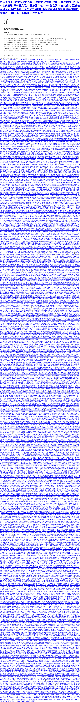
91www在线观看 (12, 94)
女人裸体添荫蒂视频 (54, 467)
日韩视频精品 (54, 557)
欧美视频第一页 (9, 324)
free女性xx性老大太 (17, 567)
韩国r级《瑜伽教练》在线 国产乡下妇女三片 (62, 696)
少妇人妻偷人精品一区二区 (51, 104)
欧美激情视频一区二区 (42, 182)
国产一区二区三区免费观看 (71, 218)
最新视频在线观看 (36, 143)
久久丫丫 (66, 99)
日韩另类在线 (59, 292)
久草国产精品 (11, 316)
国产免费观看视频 (36, 102)
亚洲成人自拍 (46, 442)
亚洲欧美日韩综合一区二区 (33, 349)
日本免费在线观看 (74, 100)
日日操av (29, 503)
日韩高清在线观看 (54, 509)
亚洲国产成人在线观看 (45, 284)
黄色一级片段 (57, 256)
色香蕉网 (41, 177)
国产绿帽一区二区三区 (36, 421)
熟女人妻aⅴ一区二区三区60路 (15, 347)
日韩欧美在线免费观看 (60, 387)
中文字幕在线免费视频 (55, 648)
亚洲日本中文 (74, 261)
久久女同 (53, 153)
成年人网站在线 (27, 82)
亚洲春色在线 (68, 329)
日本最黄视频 (12, 485)
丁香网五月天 (70, 396)
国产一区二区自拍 (55, 360)
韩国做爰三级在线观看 (65, 156)
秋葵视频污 (54, 630)
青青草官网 (64, 392)
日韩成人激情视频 (57, 681)
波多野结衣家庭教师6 (57, 439)
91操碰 (72, 82)
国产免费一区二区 (43, 181)
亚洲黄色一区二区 (68, 359)
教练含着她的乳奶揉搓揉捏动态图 (51, 81)
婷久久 (69, 457)
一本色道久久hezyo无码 (45, 522)
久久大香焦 (73, 493)
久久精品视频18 (36, 324)
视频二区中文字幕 (66, 482)
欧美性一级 (69, 220)
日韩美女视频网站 (27, 635)
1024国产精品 (54, 418)
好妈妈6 (9, 696)
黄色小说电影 (33, 194)
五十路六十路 (62, 66)
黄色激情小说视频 (56, 94)
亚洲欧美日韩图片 (50, 457)
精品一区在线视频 (72, 629)
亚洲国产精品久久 (68, 264)
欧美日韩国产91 (9, 642)
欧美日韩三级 (21, 349)
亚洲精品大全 (28, 287)
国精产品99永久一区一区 (40, 161)
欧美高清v (13, 601)
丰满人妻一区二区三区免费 (54, 357)
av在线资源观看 (49, 177)
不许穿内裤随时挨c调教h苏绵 (69, 254)
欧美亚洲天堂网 (15, 128)
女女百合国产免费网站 (13, 544)
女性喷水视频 (21, 253)
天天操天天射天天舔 (39, 215)
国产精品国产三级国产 (36, 542)
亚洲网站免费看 (20, 199)
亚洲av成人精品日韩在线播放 (25, 264)
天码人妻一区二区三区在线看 (37, 560)
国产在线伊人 (12, 184)
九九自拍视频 (75, 521)
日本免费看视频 (33, 567)
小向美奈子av (41, 519)
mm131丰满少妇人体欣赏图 (57, 576)
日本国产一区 (8, 225)
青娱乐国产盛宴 (54, 491)
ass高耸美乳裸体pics (18, 197)
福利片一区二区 (44, 127)
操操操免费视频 (6, 446)
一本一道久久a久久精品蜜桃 (44, 179)
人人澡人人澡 (53, 192)
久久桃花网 (74, 293)
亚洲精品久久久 (53, 110)
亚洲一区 (6, 311)
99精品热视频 (65, 221)
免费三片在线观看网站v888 (68, 203)
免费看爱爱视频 (23, 657)
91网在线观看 (63, 236)
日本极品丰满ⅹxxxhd (70, 207)
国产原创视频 (60, 199)
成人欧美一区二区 (41, 130)
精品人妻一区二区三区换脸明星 (63, 190)
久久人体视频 (35, 562)
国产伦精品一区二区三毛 (70, 398)
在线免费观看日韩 (56, 316)
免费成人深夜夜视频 (47, 419)
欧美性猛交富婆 (40, 472)
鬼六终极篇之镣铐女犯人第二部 (31, 653)
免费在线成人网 (34, 238)
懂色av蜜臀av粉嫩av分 (28, 670)
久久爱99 (66, 424)
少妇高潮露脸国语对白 (47, 82)
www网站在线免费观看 (11, 261)
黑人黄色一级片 (67, 102)
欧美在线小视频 (61, 262)
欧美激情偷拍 (35, 545)
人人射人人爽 (58, 611)
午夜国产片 (22, 243)
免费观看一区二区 (25, 364)
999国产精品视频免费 (52, 403)
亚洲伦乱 (61, 349)
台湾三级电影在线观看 (68, 107)
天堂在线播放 (38, 506)
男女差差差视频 (39, 662)
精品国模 (35, 642)
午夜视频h (70, 110)
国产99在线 (74, 364)
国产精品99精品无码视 (68, 516)
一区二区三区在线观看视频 (14, 143)
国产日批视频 (44, 145)
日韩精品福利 (68, 195)
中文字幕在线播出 (31, 128)
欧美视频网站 (44, 617)
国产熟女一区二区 (46, 213)
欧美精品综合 (17, 599)
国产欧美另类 (62, 372)
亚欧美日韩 (51, 583)
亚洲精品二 (23, 544)
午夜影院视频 (72, 179)
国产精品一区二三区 (56, 446)
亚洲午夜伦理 (21, 414)
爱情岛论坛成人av (51, 454)
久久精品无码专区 (37, 272)
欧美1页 (17, 107)
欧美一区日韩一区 (32, 509)
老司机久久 (10, 624)
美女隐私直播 (75, 297)
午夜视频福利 (11, 400)
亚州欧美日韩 (65, 347)
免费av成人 (49, 87)
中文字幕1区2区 (37, 146)
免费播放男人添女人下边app (48, 262)
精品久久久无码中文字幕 (62, 257)
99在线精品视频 (15, 632)
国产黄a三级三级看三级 (66, 184)
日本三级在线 (45, 311)
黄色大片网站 (49, 253)
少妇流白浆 (8, 470)
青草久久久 (65, 91)
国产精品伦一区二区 (55, 140)
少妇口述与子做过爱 (64, 223)
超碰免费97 (33, 259)
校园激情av (71, 253)
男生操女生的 (45, 576)
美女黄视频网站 (46, 143)
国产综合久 (38, 388)
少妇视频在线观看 (40, 534)
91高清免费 (69, 485)
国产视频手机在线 (65, 509)
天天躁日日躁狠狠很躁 (32, 431)
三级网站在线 (66, 92)
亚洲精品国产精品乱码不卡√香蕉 (56, 220)
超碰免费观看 (45, 266)
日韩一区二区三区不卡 (7, 69)
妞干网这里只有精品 (63, 69)
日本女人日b (10, 92)
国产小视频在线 (19, 230)
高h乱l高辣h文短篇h (73, 197)
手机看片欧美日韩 (33, 447)
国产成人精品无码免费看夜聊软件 (25, 382)
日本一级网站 (54, 251)
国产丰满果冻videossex (47, 514)
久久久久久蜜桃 (22, 208)
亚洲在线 (55, 464)
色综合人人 (16, 207)
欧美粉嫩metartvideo (6, 413)
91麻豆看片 (36, 676)
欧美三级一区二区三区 (55, 346)
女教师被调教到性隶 (40, 292)
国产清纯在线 (47, 136)
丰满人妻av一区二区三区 (64, 334)
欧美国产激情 (44, 99)
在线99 (40, 243)
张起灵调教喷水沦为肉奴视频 (44, 434)
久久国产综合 (76, 324)
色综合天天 (44, 267)
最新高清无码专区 (7, 454)
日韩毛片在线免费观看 (45, 249)
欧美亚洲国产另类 (56, 490)
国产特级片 (56, 77)
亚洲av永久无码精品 (45, 364)
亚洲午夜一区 (12, 179)
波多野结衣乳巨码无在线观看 (61, 169)
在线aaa (47, 238)
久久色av (26, 567)
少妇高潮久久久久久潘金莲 (7, 199)
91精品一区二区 (6, 282)
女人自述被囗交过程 (16, 329)
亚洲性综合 (54, 501)
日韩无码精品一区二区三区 (29, 138)
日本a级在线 (71, 452)
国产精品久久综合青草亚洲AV (9, 586)
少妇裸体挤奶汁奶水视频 (10, 127)
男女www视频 (41, 454)
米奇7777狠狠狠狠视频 (11, 457)
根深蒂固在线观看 (19, 141)
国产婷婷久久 (42, 274)
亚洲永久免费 (27, 109)
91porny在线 (69, 536)
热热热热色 (22, 342)
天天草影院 (68, 97)
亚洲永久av (40, 115)
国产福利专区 (11, 483)
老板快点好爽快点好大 (56, 102)
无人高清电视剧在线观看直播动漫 (38, 673)
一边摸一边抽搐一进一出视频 (37, 151)
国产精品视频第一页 (24, 290)
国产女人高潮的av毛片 (6, 594)
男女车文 (59, 148)
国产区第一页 (65, 431)
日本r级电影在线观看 (61, 657)
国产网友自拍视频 (75, 68)
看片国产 (4, 205)
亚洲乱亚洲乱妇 (12, 64)
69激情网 (38, 141)
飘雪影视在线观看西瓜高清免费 (23, 459)
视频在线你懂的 (55, 697)
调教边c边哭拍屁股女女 (65, 411)
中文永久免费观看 (12, 71)
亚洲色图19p (33, 518)
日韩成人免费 (76, 63)
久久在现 (47, 360)
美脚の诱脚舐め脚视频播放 (64, 138)
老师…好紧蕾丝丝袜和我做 (24, 177)
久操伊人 (4, 467)
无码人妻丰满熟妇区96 (54, 91)
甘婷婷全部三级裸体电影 (35, 429)
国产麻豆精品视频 (59, 275)
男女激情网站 (46, 328)
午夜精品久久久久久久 (70, 133)
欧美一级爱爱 (14, 145)
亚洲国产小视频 (22, 313)
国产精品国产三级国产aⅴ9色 (34, 172)
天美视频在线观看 (34, 156)
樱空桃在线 (66, 182)
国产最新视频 (44, 149)
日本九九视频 (7, 95)
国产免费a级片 (7, 210)
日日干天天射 (67, 460)
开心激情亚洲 (44, 352)
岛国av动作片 (43, 275)
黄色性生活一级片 (11, 146)
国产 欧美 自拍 (29, 446)
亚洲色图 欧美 (58, 560)
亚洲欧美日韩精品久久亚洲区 (37, 293)
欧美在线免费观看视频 (33, 79)
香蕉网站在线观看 (58, 644)
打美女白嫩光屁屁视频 (18, 486)
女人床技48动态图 (7, 491)
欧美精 (48, 68)
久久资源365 (17, 248)
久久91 (28, 375)
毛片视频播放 (44, 73)
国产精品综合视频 (33, 135)
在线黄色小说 (12, 151)
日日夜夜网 (59, 73)
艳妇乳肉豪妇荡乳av (16, 280)
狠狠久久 (46, 511)
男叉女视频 (63, 226)
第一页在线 (22, 697)
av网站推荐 (39, 575)
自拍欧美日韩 (76, 411)
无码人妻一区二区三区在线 (22, 190)
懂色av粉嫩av (52, 73)
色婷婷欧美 (21, 261)
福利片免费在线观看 (39, 655)
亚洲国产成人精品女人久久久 (28, 115)
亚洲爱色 (57, 76)
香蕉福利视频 (67, 73)
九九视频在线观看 (41, 329)
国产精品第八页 (56, 570)
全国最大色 (53, 74)
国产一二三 (9, 431)
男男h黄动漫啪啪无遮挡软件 (24, 68)
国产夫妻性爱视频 (35, 514)
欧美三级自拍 (68, 473)
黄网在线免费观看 (5, 74)
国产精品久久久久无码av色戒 (70, 122)
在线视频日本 (22, 521)
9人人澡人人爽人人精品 (49, 146)
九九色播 (68, 74)
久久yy (29, 616)
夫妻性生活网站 (64, 609)
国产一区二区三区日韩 (60, 432)
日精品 (57, 154)
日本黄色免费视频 (71, 562)
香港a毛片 (52, 666)
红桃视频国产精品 (73, 77)
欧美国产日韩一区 (40, 171)
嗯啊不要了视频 (32, 663)
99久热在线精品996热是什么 (60, 308)
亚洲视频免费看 (12, 205)
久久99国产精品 (65, 593)
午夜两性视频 (50, 375)
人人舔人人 (70, 71)
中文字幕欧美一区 (36, 235)
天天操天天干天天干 (55, 107)
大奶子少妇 (34, 181)
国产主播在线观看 (42, 612)
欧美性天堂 (65, 87)
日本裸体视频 (18, 182)
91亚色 (42, 285)
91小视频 (2, 220)
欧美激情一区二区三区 (6, 207)
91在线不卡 (71, 496)
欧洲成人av (9, 699)
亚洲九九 (49, 130)
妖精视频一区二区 (57, 259)
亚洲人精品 (10, 73)
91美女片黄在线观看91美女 (68, 694)
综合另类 (51, 264)
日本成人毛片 (70, 552)
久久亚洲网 (49, 329)
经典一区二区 (35, 617)
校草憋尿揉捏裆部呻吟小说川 (31, 131)
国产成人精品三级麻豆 (29, 298)
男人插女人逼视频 (40, 572)
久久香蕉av (5, 226)
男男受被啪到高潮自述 (39, 550)
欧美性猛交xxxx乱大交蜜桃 (50, 369)
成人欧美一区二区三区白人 (62, 82)
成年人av (35, 524)
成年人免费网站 (67, 565)
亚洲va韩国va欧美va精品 (9, 218)
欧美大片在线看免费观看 (14, 626)
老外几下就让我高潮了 (67, 166)
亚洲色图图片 (22, 547)
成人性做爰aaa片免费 (24, 102)
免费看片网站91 (20, 439)
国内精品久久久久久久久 (67, 447)
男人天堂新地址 (33, 671)
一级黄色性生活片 (29, 292)
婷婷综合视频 (22, 375)
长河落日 (59, 531)
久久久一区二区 (46, 66)
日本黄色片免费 (55, 71)
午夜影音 (54, 69)
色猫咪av (44, 531)
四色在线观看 (37, 450)
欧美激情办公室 (58, 455)
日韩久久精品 (15, 306)
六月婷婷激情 (64, 77)
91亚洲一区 (15, 210)
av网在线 (48, 239)
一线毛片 (75, 220)
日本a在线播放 (61, 670)
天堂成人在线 (32, 189)
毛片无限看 (12, 311)
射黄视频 (41, 253)
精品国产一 (55, 652)
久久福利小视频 (32, 208)
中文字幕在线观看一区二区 (67, 581)
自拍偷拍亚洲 (41, 675)
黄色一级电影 (30, 122)
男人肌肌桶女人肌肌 (38, 344)
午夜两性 (23, 565)
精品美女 (38, 531)
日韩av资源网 (4, 655)
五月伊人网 (22, 172)
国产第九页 (75, 644)
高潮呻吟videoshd (28, 442)
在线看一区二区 (41, 537)
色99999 (25, 92)
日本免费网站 (69, 199)
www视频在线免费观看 (6, 189)
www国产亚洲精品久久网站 (39, 187)
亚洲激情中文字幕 (29, 662)
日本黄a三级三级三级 (73, 66)
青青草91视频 (31, 593)
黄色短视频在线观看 (73, 172)
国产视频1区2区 (18, 89)
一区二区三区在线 (38, 310)
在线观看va (74, 501)
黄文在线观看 (22, 619)
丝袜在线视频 (36, 82)
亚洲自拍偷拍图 (17, 426)
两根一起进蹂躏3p (11, 354)
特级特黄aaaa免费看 (51, 472)
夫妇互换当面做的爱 (71, 660)
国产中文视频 (13, 464)
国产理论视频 (35, 305)
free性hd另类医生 (61, 326)
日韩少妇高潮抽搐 (19, 372)
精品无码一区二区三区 (43, 74)
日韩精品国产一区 (8, 459)
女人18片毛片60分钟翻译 (12, 243)
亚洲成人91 (29, 483)
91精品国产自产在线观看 (59, 143)
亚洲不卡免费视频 (51, 527)
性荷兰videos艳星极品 (59, 627)
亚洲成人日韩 (28, 686)
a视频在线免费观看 (74, 87)
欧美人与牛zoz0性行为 (46, 549)
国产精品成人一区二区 (49, 295)
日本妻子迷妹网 (60, 626)
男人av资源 (36, 177)
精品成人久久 (13, 637)
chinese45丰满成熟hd (34, 477)
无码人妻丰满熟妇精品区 (8, 77)
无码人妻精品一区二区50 (22, 77)
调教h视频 (71, 213)
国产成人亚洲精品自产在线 (60, 241)
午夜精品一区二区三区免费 (42, 382)
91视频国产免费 (11, 557)
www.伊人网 (26, 639)
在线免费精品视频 (5, 298)
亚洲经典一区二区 (35, 225)
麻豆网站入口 (35, 526)
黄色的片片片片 (53, 660)
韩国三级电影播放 (10, 194)
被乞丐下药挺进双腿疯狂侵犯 (28, 207)
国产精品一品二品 (48, 300)
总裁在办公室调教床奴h (18, 665)
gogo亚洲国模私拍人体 (6, 123)
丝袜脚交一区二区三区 (42, 486)
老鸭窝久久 (8, 665)
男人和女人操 (18, 473)
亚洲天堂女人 (73, 308)
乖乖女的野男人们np (6, 235)
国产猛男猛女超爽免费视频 (48, 270)
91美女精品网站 (43, 264)
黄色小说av (47, 226)
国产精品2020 (53, 212)
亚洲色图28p (41, 89)
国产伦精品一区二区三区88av (26, 388)
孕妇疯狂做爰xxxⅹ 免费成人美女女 (41, 616)
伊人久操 (17, 115)
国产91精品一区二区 (33, 285)
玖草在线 (63, 414)
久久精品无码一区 (50, 410)
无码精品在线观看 (71, 369)
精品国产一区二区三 (62, 135)
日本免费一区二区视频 (11, 110)
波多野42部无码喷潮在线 (44, 69)
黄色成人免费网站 (16, 228)
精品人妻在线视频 (47, 647)
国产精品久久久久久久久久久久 (21, 236)
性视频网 (68, 372)
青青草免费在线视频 (43, 634)
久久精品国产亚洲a (61, 197)
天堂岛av (28, 617)
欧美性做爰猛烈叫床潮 (14, 164)
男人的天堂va (73, 231)
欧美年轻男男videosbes (6, 79)
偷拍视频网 (33, 113)
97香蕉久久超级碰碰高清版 (7, 266)
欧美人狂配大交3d (45, 446)
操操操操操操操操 (38, 125)
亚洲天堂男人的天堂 (43, 207)
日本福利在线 (19, 518)
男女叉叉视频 (72, 84)
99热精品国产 (51, 313)
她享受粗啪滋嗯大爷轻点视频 (53, 89)
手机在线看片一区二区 (8, 488)
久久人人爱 (66, 693)
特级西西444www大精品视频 (11, 213)
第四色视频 (50, 97)
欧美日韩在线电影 (33, 554)
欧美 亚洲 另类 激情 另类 (60, 253)
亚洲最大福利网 (34, 529)
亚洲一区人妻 (18, 326)
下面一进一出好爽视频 (53, 586)
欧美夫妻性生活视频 (9, 117)
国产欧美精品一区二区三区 (17, 217)
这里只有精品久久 (34, 249)
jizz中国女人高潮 (31, 405)
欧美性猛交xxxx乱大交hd (37, 351)
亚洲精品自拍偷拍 (67, 249)
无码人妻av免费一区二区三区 (36, 457)
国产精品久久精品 (19, 69)
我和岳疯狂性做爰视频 (55, 127)
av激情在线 (23, 495)
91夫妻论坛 (55, 689)
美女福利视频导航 (65, 185)
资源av (8, 329)
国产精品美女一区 (42, 128)
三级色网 (53, 120)
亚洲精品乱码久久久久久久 (7, 68)
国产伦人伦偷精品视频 (13, 274)
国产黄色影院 (60, 270)
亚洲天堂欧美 (37, 297)
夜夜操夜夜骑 (21, 179)
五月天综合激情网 (32, 588)
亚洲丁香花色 (27, 143)
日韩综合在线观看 (52, 637)
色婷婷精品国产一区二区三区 (70, 158)
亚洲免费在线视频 (17, 328)
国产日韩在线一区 (24, 396)
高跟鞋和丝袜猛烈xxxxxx (70, 181)
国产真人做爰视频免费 (35, 269)
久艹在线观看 (19, 117)
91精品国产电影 (40, 627)
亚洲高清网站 (41, 236)
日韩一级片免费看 (7, 681)
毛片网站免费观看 (45, 697)
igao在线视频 (14, 436)
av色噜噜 (20, 161)
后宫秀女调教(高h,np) (16, 336)
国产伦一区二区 (9, 572)
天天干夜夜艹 (32, 568)
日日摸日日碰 (62, 529)
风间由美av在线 (30, 575)
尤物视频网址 (74, 223)
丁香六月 (33, 200)
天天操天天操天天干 (19, 634)
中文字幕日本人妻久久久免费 (36, 611)
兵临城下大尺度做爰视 (60, 459)
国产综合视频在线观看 (18, 383)
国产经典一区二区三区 (28, 329)
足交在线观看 (26, 416)
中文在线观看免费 (61, 225)
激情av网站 (49, 655)
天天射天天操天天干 (35, 266)
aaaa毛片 (66, 647)
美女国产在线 (35, 228)
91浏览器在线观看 (20, 483)
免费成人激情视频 (59, 97)
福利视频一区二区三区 (70, 450)
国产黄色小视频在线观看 (7, 190)
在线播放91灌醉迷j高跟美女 (72, 151)
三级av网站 (39, 578)
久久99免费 (31, 320)
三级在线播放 (70, 208)
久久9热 (46, 671)
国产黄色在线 (6, 364)
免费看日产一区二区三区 (13, 241)
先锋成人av (3, 356)
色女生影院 (6, 411)
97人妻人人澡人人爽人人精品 (28, 333)
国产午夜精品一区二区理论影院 (24, 482)
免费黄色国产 (46, 172)
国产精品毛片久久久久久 (62, 614)
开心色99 (39, 197)
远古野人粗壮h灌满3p (24, 220)
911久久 (15, 76)
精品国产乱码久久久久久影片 (32, 117)
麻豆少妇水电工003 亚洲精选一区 (25, 392)
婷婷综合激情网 (17, 82)
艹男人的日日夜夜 (43, 95)
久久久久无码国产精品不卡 (44, 200)
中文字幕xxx (50, 100)
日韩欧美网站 (35, 364)
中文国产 (65, 650)
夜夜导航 (11, 655)
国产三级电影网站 (25, 159)
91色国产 (49, 478)
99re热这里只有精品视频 (61, 315)
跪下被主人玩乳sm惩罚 (22, 194)
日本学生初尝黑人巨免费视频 (30, 666)
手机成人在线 (10, 81)
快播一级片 (49, 151)
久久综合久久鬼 (46, 658)
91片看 (49, 274)
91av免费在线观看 (62, 472)
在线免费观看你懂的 (56, 217)
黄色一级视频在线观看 (64, 279)
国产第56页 (62, 511)
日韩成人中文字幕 (45, 526)
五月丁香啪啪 (38, 436)
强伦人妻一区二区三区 (42, 192)
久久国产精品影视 (36, 311)
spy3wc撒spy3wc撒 (56, 382)
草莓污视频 (50, 594)
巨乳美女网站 (34, 522)
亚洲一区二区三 (71, 226)
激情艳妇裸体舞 (15, 364)
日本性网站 (60, 238)
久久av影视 (20, 542)
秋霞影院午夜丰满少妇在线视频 (39, 148)
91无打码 (56, 338)
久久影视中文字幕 (25, 226)
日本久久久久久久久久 (21, 135)
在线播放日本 (29, 275)
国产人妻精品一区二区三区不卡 (54, 424)
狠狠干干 (51, 190)
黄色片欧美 (57, 536)
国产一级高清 (63, 356)
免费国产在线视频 (60, 176)
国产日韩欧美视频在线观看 (18, 596)
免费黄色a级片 (27, 270)
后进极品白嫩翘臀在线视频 (38, 220)
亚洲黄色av (50, 275)
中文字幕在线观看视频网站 (35, 511)
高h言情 (9, 478)
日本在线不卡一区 (41, 585)
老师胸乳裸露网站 (45, 423)
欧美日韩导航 (63, 172)
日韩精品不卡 (52, 513)
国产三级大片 (28, 81)
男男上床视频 (24, 318)
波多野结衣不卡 (9, 200)
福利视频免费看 (9, 380)
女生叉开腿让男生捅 (9, 293)
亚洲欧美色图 (67, 365)
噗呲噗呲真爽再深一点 (57, 408)
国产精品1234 (32, 675)
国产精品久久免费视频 (21, 158)
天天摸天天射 (7, 272)
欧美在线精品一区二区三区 (32, 94)
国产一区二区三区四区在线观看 (45, 163)
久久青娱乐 (22, 436)
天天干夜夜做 (18, 251)
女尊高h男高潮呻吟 (30, 606)
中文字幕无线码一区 (47, 388)
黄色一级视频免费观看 (69, 127)
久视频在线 (21, 586)
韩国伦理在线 (16, 323)
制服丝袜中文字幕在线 (47, 290)
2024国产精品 (61, 208)
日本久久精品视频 (68, 500)
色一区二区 (59, 650)
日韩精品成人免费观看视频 (12, 684)
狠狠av (25, 554)
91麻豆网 (20, 76)
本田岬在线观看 (73, 315)
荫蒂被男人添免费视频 (59, 483)
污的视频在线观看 (34, 73)
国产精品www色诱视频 (42, 393)
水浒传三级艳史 (4, 336)
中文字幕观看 (18, 572)
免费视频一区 (51, 684)
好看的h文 (68, 344)
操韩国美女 (27, 181)
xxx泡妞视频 (37, 449)
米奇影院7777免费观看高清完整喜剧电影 (49, 109)
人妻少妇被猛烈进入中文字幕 (28, 374)
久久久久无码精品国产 (6, 187)
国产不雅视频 (65, 115)
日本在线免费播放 (16, 138)
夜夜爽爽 (76, 264)
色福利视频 (5, 590)
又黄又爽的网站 (16, 604)
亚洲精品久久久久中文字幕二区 (45, 342)
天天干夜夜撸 (71, 285)
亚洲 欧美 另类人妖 (61, 619)
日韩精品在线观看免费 (56, 218)
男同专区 (69, 284)
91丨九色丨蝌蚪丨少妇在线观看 (52, 243)
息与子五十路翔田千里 (56, 182)
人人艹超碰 (34, 87)
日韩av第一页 (64, 539)
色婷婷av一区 (61, 74)
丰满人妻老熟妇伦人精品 (43, 596)
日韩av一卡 (54, 125)
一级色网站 (68, 547)
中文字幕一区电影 (33, 274)
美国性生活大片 (12, 477)
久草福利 (25, 218)
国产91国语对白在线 (36, 316)
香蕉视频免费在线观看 (26, 506)
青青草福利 (26, 678)
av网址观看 (68, 421)
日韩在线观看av (30, 472)
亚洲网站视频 (63, 189)
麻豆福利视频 (41, 77)
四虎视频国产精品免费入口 (56, 99)
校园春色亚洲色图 (23, 110)
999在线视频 (75, 73)
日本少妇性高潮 (22, 176)
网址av (46, 347)
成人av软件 (6, 349)
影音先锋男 (66, 261)
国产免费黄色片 (44, 79)
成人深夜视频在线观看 (57, 133)
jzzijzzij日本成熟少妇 (43, 113)
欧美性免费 (33, 236)
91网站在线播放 (54, 118)
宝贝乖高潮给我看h (30, 601)
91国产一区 (71, 429)
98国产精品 (51, 352)
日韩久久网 (73, 621)
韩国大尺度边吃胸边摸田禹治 (20, 558)
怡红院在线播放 (30, 621)
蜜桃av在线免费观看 (42, 123)
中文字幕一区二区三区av (13, 644)
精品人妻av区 (20, 557)
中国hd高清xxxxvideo (18, 537)
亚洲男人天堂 (74, 593)
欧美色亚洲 (44, 313)
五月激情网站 (49, 158)
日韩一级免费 (18, 380)
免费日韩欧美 (35, 284)
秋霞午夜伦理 (44, 64)
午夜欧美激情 (54, 79)
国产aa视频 (6, 351)
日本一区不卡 (44, 562)
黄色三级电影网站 (56, 221)
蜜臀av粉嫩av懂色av (43, 279)
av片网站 (36, 411)
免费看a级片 (64, 532)
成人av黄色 (27, 537)
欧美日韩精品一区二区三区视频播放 (64, 117)
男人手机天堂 (64, 131)
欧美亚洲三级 (17, 189)
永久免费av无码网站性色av (15, 554)
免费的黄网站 (55, 581)
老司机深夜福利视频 (63, 630)
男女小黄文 (6, 302)
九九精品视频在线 (55, 266)
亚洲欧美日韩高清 (37, 460)
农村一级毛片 (16, 413)
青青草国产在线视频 (25, 100)
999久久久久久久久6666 (47, 614)
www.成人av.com (54, 480)
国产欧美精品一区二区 (18, 701)
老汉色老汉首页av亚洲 (45, 228)
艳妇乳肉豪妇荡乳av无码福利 (21, 421)
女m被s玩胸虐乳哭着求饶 (49, 395)
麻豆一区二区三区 (11, 169)
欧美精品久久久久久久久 (71, 688)
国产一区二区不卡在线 (21, 130)
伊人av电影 (22, 310)
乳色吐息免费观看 (70, 640)
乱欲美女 (17, 374)
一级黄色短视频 (28, 347)
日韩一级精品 (19, 292)
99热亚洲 (56, 163)
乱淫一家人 (38, 66)
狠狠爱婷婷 (69, 269)
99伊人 (28, 583)
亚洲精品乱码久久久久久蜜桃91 (31, 202)
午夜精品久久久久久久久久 (61, 419)
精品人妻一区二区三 (59, 608)
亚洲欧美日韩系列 (54, 95)
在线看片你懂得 (59, 383)
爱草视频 (17, 163)
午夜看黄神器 (10, 360)
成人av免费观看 (11, 167)
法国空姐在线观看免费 (19, 431)
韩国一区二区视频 (39, 483)
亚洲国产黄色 (41, 138)
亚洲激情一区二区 (20, 679)
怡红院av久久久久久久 (25, 524)
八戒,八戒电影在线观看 (45, 306)
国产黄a (36, 264)
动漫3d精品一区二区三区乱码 (19, 84)
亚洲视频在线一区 (57, 303)
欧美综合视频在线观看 (23, 113)
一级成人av (28, 199)
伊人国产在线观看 (48, 387)
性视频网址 (64, 81)
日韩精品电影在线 (56, 321)
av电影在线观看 (75, 390)
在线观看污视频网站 (42, 231)
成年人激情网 (30, 217)
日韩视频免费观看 (46, 652)
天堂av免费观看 (71, 657)
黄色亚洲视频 (51, 225)
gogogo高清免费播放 (8, 403)
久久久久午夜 (17, 591)
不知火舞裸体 (42, 359)
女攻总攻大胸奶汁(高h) (35, 504)
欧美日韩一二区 (36, 81)
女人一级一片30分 (59, 288)
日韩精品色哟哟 (58, 534)
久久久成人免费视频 (58, 200)
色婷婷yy (2, 421)
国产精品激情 (4, 64)
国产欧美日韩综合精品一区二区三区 (38, 185)
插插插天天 (26, 277)
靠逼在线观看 (30, 441)
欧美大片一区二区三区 (57, 442)
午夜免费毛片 (38, 328)
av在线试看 (16, 100)
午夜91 (71, 115)
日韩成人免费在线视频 (40, 586)
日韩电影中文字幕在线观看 (54, 359)
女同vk (57, 583)
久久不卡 (17, 403)
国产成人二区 (47, 316)
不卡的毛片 (48, 339)
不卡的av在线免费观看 (28, 221)
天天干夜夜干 (27, 205)
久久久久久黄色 (36, 76)
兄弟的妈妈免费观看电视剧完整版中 (61, 239)
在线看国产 (29, 310)
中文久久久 (9, 437)
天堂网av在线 (22, 64)
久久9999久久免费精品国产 (49, 297)
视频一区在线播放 (63, 558)
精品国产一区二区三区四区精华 (41, 336)
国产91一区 (11, 501)
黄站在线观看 (22, 127)
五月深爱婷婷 (31, 544)
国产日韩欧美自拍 (16, 74)
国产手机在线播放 (70, 270)
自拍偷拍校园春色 (56, 362)
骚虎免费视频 (32, 158)
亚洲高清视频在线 (23, 71)
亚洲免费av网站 (19, 267)
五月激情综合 (60, 506)
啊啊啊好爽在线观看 (18, 287)
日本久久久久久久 (41, 246)
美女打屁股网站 (21, 153)
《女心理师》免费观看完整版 (60, 130)
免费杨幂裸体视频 (34, 256)
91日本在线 (42, 105)
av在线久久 (34, 109)
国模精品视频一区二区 (58, 269)
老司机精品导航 (63, 468)
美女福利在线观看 (14, 539)
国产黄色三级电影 (38, 459)
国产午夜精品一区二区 (32, 127)
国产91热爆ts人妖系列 (37, 257)
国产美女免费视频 (22, 468)
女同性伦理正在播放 (11, 86)
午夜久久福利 (67, 410)
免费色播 (2, 174)
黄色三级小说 (36, 145)
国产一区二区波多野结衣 (56, 149)
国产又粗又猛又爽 (70, 275)
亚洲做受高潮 (68, 470)
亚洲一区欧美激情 (41, 385)
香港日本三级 (45, 599)
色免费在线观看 (69, 576)
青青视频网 (62, 660)
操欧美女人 (42, 375)
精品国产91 (46, 118)
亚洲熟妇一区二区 (35, 164)
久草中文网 (59, 233)
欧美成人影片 (62, 79)
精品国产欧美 (75, 617)
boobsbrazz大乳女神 (54, 452)
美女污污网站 (36, 149)
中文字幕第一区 (45, 653)
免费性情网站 (14, 118)
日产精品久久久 (42, 588)
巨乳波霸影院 (58, 342)
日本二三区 (52, 555)
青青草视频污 (42, 478)
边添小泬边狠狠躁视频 (43, 331)
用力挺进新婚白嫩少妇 (37, 226)
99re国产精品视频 (64, 305)
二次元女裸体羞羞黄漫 (57, 658)
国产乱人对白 (33, 140)
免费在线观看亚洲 (10, 246)
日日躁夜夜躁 (76, 97)
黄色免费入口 (55, 328)
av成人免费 (54, 460)
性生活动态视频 (30, 342)
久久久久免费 (47, 460)
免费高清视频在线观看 (52, 215)
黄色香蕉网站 (27, 89)
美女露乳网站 (70, 475)
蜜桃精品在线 (54, 68)
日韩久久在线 (74, 141)
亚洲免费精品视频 (20, 367)
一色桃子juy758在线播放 (11, 172)
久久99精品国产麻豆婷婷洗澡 (71, 295)
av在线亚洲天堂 (51, 531)
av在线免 (13, 414)
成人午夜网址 (55, 423)
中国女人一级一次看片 (57, 195)
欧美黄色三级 (7, 691)
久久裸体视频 (42, 357)
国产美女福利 (67, 293)
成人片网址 (18, 324)
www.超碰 (22, 244)
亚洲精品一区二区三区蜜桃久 (18, 411)
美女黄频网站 (69, 691)
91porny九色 (69, 483)
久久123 (49, 277)
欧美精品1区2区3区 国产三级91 (22, 187)
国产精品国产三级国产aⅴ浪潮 (27, 552)
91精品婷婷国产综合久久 (34, 153)
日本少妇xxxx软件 (61, 313)
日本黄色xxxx (25, 508)
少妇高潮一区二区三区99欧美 (21, 437)
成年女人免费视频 (59, 329)
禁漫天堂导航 (10, 158)
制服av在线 (19, 104)
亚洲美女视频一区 (23, 475)
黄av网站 (34, 454)
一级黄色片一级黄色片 (7, 536)
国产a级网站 (74, 699)
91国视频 (54, 274)
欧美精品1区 (9, 174)
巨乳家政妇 (57, 377)
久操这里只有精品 (55, 131)
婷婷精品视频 (39, 154)
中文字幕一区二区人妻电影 (49, 683)
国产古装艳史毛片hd (62, 120)
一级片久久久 (34, 277)
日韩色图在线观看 (54, 185)
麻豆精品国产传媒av (62, 84)
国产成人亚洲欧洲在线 (64, 683)
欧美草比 (13, 392)
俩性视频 (63, 536)
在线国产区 (8, 567)
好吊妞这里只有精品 (16, 298)
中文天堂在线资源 (71, 441)
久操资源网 (54, 310)
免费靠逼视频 (74, 230)
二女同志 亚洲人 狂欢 (27, 652)
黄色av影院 (28, 460)
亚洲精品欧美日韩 (18, 408)
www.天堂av (44, 190)
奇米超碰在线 (65, 375)
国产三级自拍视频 (54, 447)
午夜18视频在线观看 (54, 617)
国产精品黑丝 (50, 76)
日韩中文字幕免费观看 (21, 360)
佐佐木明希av (6, 401)
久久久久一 (66, 549)
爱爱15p (57, 632)
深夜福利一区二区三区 (66, 118)
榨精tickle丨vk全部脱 (35, 395)
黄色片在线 (10, 500)
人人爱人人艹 (63, 331)
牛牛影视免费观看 (14, 226)
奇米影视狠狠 (65, 105)
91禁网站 (17, 598)
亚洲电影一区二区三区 (35, 223)
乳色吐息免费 (57, 573)
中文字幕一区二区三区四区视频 (60, 639)
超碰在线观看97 (18, 81)
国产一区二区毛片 (40, 403)
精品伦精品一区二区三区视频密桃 (62, 406)
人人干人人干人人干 (30, 69)
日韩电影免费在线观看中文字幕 (44, 432)
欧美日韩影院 (54, 526)
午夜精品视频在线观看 (19, 532)
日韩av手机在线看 (20, 97)
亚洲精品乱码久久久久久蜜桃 (49, 349)
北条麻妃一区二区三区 (37, 308)
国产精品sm (11, 439)
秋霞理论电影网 (43, 315)
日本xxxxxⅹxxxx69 (51, 496)
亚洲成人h (67, 442)
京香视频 (3, 92)
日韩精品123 (8, 287)
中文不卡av (9, 418)
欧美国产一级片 (67, 357)
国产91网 (36, 446)
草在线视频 (22, 66)
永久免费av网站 (45, 153)
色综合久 (14, 156)
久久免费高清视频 (70, 367)
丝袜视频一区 (54, 311)
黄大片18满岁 (61, 668)
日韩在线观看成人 (22, 683)
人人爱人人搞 (27, 104)
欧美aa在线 (47, 310)
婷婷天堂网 (21, 359)
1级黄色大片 (24, 185)
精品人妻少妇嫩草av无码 (69, 94)
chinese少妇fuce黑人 (74, 91)
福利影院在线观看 (57, 261)
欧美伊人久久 (73, 241)
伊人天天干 (24, 688)
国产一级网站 (67, 537)
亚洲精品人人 (8, 652)
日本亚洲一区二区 (7, 333)
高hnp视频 (76, 205)
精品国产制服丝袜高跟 (20, 285)
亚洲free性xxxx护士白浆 (21, 673)
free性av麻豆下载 (73, 428)
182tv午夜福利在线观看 (43, 244)
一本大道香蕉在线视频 (42, 189)
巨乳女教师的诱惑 (5, 63)
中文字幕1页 (42, 100)
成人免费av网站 (25, 148)
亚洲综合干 (64, 360)
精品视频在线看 (57, 549)
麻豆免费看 (54, 66)
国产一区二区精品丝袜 (11, 181)
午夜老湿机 (54, 223)
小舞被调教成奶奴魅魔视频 (15, 585)
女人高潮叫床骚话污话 (27, 91)
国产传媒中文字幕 (57, 159)
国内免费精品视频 (28, 369)
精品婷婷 (41, 318)
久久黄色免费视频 (33, 357)
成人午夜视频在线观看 (31, 372)
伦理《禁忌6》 (55, 136)
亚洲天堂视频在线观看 (49, 575)
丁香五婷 (19, 416)
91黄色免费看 (55, 320)
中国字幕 (20, 377)
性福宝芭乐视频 (11, 398)
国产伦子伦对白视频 (43, 194)
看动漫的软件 (11, 662)
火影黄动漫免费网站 (14, 419)
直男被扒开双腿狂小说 (41, 513)
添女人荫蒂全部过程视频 (30, 377)
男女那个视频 (7, 378)
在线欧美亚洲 (28, 76)
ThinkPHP (6, 55)
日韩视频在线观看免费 (21, 465)
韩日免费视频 (13, 161)
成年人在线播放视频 (31, 634)
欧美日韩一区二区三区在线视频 (71, 518)
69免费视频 (24, 658)
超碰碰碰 (31, 110)
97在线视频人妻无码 (52, 305)
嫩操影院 (51, 315)
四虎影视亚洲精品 (33, 218)
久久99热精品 (43, 676)
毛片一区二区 (55, 213)
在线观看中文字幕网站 (19, 79)
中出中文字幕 (48, 115)
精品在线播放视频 (45, 156)
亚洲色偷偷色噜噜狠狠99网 (49, 63)
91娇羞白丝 (69, 145)
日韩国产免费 (17, 652)
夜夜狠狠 (68, 63)
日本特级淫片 (16, 660)
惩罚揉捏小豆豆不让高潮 (67, 163)
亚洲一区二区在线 (18, 432)
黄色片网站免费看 (29, 408)
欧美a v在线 (30, 619)
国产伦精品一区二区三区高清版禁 (21, 308)
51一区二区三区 (51, 334)
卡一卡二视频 (36, 270)
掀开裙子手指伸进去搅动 (22, 256)
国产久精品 (76, 534)
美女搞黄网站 (61, 63)
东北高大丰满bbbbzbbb (64, 550)
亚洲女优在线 (17, 120)
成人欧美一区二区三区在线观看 (13, 105)
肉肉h (68, 313)
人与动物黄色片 (69, 594)
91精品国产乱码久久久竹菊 (11, 396)
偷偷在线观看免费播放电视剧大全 (9, 99)
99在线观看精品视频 (9, 133)
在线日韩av (25, 223)
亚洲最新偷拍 (56, 522)
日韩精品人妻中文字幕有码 (46, 254)
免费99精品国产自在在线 (12, 66)
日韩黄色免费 (20, 423)
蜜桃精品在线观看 (33, 632)
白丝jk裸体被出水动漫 (54, 128)
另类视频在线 (26, 164)
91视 (31, 452)
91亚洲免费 (21, 460)
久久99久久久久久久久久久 (32, 169)
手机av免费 (57, 166)
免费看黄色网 (41, 663)
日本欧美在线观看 (67, 503)
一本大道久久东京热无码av (69, 86)
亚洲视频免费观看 (10, 305)
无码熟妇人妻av (68, 149)
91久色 (40, 377)
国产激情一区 (18, 200)
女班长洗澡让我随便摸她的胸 (28, 387)
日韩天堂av (31, 465)
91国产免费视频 (11, 676)
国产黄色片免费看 (35, 159)
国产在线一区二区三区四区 (28, 341)
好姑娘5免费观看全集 (55, 92)
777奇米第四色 (11, 104)
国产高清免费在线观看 (16, 109)
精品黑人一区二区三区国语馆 (12, 91)
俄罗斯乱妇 (8, 424)
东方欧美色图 (61, 396)
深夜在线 (24, 599)
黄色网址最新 (18, 92)
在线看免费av (75, 568)
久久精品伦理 (45, 102)
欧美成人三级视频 (44, 491)
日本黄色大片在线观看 (49, 365)
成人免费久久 (19, 614)
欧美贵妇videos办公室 (35, 203)
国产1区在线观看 (47, 269)
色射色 (63, 653)
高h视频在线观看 (63, 400)
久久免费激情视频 (54, 302)
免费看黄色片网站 (8, 141)
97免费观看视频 (68, 534)
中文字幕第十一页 (69, 288)
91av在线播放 (70, 210)
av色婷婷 (67, 383)
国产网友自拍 (37, 557)
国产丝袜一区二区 (64, 68)
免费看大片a (73, 130)
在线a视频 (71, 360)
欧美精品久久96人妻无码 (38, 493)
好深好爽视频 (17, 225)
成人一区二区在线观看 (56, 112)
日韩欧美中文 (8, 197)
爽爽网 (44, 76)
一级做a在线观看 (45, 94)
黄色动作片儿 (66, 109)
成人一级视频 (46, 580)
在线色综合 (18, 223)
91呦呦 (23, 74)
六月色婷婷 (9, 254)
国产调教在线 (69, 200)
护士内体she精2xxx (29, 432)
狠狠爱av (39, 333)
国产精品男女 (11, 518)
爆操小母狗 (67, 238)
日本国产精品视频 (33, 370)
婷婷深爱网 (67, 521)
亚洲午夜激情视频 (24, 238)
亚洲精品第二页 (38, 347)
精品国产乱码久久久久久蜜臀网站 (67, 228)
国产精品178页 (75, 185)
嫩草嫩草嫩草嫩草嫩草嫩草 (9, 462)
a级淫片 (63, 285)
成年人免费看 (13, 295)
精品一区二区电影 (59, 477)
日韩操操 (52, 197)
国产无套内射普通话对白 (73, 511)
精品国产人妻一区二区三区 (72, 76)
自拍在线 (42, 529)
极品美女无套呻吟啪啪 (62, 187)
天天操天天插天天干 (69, 455)
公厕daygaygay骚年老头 (41, 91)
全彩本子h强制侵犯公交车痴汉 (17, 428)
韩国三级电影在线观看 (46, 256)
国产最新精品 (54, 413)
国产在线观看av (26, 120)
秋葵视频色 (46, 488)
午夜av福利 (16, 333)
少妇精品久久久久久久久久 (31, 423)
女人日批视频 (34, 105)
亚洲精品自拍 (75, 464)
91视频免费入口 (10, 233)
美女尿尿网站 (25, 225)
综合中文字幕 (20, 275)
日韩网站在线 (12, 264)
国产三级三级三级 (71, 143)
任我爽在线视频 (22, 429)
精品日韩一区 (31, 154)
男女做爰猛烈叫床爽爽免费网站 (44, 122)
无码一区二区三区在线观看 (27, 171)
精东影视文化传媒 (65, 617)
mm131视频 (75, 482)
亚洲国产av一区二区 (54, 123)
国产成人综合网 (9, 285)
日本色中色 (9, 421)
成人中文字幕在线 (47, 203)
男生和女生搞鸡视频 (44, 524)
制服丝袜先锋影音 (60, 352)
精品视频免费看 (4, 490)
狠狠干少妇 (45, 555)
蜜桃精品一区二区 (66, 140)
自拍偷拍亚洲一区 (17, 369)
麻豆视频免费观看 (23, 156)
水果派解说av (74, 557)
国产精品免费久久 (20, 603)
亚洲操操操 (65, 177)
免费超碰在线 (54, 156)
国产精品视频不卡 (28, 426)
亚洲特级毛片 (46, 501)
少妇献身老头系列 (61, 629)
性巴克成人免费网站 (13, 171)
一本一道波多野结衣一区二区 (57, 145)
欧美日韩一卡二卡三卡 (38, 68)
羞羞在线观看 (51, 537)
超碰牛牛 (27, 253)
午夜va (18, 249)
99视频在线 (59, 572)
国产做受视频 (50, 663)
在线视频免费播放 (65, 95)
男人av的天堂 (15, 470)
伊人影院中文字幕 (26, 136)
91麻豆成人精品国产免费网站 (58, 336)
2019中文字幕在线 (10, 508)
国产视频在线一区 (53, 612)
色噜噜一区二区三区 (44, 195)
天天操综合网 (11, 130)
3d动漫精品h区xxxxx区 (38, 205)
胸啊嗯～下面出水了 (30, 197)
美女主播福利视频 (44, 447)
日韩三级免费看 (69, 575)
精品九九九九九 (22, 457)
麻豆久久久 (5, 464)
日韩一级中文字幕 (43, 495)
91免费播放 (28, 480)
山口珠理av (50, 248)
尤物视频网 (49, 77)
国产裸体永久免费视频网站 (12, 318)
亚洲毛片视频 (48, 503)
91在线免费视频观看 (18, 235)
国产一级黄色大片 (50, 84)
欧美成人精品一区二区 (26, 655)
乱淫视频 (9, 100)
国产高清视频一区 (23, 269)
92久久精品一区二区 (40, 97)
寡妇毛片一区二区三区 (56, 113)
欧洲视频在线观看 (51, 138)
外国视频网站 (18, 131)
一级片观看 (44, 225)
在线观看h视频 (50, 521)
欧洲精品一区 (34, 645)
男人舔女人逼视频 (37, 118)
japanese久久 (33, 77)
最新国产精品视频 (16, 645)
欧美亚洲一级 (75, 334)
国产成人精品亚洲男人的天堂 (26, 112)
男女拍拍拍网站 (44, 210)
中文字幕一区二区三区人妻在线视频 (22, 125)
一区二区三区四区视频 (62, 684)
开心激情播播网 (68, 167)
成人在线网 (70, 567)
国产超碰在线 (61, 367)
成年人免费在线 (62, 174)
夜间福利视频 (4, 390)
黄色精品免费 (54, 568)
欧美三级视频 (24, 527)
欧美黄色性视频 (44, 131)
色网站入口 (65, 333)
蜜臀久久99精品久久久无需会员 (34, 414)
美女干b (60, 460)
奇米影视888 (48, 308)
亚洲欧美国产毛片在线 (55, 282)
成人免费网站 (52, 465)
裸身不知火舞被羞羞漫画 (62, 100)
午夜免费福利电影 (44, 218)
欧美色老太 (6, 596)
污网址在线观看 (57, 87)
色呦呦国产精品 (67, 217)
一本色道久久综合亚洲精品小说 (44, 288)
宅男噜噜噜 (52, 626)
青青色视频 (9, 192)
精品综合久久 (34, 251)
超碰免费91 (22, 575)
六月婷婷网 (25, 352)
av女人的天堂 (13, 405)
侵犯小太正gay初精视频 (55, 202)
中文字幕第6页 (25, 529)
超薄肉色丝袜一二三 (62, 395)
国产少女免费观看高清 (68, 498)
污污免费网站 (33, 71)
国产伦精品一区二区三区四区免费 (48, 372)
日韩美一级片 (63, 110)
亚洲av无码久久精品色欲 (64, 297)
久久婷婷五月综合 (36, 212)
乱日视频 (19, 218)
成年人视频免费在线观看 (21, 73)
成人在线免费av (68, 462)
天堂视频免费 (26, 590)
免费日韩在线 (8, 694)
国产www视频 (38, 442)
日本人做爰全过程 (22, 338)
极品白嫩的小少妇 (65, 697)
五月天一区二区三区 (68, 339)
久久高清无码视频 (53, 267)
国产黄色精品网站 (43, 396)
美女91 (57, 380)
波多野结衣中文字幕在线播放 (52, 285)
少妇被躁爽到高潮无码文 (60, 284)
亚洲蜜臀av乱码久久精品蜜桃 (28, 107)
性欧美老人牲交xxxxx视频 (27, 403)
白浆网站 (4, 275)
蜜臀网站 (20, 205)
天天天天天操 (70, 215)
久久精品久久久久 (37, 136)
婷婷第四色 (34, 590)
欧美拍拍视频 (26, 228)
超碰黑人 (35, 275)
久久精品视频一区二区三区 (18, 122)
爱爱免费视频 (41, 208)
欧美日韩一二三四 (51, 367)
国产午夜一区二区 (16, 149)
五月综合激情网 (72, 341)
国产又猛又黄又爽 (27, 248)
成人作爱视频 (57, 518)
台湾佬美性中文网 (31, 644)
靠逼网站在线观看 (59, 473)
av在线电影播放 (35, 536)
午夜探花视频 (44, 202)
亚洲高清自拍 (57, 545)
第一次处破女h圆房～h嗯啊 (57, 634)
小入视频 (25, 182)
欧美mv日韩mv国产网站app (66, 287)
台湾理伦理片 (73, 684)
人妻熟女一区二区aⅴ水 (53, 385)
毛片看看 (65, 446)
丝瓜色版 (6, 161)
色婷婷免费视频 (26, 324)
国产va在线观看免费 (43, 140)
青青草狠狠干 (46, 86)
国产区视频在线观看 (65, 154)
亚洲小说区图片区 (48, 272)
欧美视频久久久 (51, 450)
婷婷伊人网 (36, 199)
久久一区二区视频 (53, 411)
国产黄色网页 (57, 333)
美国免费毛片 (55, 172)
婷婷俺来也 (6, 145)
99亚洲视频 (45, 212)
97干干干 (71, 81)
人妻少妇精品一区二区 (26, 99)
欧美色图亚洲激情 (31, 74)
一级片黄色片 (24, 560)
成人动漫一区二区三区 (26, 95)
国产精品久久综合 (7, 334)
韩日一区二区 (10, 372)
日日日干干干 (46, 418)
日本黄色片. (32, 182)
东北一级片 (72, 131)
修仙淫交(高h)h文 (65, 280)
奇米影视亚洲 (18, 284)
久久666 (74, 563)
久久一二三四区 (22, 447)
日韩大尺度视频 (49, 390)
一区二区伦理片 (20, 316)
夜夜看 (37, 380)
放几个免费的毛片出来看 (63, 493)
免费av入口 (46, 392)
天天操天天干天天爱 (71, 385)
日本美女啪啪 (69, 477)
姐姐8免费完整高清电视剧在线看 (28, 478)
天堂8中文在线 (37, 63)
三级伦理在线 (12, 275)
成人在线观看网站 (58, 300)
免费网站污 (28, 239)
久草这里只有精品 (7, 202)
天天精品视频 (62, 441)
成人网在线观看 (12, 447)
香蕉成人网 (34, 496)
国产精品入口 (30, 66)
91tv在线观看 (21, 86)
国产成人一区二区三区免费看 (27, 578)
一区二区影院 (70, 405)
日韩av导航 (62, 485)
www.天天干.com (48, 608)
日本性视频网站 (15, 63)
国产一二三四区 (57, 306)
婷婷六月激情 (57, 122)
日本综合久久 (62, 606)
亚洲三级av (61, 164)
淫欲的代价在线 (10, 614)
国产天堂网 (19, 277)
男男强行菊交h (23, 609)
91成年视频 (46, 197)
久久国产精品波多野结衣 (45, 693)
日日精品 (41, 370)
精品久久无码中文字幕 (32, 697)
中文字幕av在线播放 (69, 159)
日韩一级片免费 (67, 64)
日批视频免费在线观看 (32, 64)
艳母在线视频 (29, 359)
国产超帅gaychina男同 (64, 598)
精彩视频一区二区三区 (34, 468)
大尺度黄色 (54, 558)
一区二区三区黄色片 (38, 287)
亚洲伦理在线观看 (10, 212)
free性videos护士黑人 (55, 231)
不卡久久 (53, 86)
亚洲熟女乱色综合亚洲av (61, 428)
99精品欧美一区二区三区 (13, 511)
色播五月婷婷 (64, 676)
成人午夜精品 (42, 277)
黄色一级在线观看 (13, 288)
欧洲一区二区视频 (13, 342)
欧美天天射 (43, 305)
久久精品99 (60, 462)
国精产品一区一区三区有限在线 (46, 326)
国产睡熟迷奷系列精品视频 (30, 279)
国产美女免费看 (27, 272)
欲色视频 (68, 612)
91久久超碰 (65, 316)
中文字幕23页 (4, 621)
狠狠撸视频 (14, 313)
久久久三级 (21, 455)
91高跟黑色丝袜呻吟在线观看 (29, 195)
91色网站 (71, 454)
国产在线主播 (25, 604)
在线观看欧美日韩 (47, 573)
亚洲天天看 (10, 362)
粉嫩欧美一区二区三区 (25, 118)
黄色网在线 (66, 141)
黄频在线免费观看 (33, 338)
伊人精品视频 (8, 76)
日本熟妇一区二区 (69, 292)
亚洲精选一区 (61, 540)
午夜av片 (34, 89)
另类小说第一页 (10, 107)
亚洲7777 (7, 118)
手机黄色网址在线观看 (34, 92)
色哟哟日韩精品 (14, 203)
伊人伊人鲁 (39, 302)
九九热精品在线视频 (26, 63)
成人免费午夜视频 (72, 336)
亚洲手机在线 (43, 338)
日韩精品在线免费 (8, 473)
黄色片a (68, 364)
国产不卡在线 (43, 594)
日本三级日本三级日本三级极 (58, 210)
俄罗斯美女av (64, 452)
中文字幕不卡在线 (62, 274)
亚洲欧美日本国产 (75, 630)
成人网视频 (21, 94)
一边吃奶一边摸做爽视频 (48, 619)
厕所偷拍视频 (51, 246)
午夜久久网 (51, 161)
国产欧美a (48, 490)
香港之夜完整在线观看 (57, 421)
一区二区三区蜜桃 (46, 159)
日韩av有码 (27, 351)
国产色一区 (9, 534)
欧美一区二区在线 (68, 113)
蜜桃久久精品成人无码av (68, 570)
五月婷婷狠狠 (26, 493)
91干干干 (54, 228)
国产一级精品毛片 (68, 202)
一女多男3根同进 (75, 586)
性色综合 (27, 542)
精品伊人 (14, 696)
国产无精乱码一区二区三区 (36, 339)
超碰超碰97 (51, 176)
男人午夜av (63, 104)
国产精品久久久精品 (54, 593)
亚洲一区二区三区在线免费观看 (11, 185)
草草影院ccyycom (27, 149)
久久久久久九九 (40, 390)
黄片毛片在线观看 (33, 495)
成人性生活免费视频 (50, 462)
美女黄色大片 (23, 210)
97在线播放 (26, 105)
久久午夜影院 (15, 522)
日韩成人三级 (48, 635)
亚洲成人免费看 (6, 657)
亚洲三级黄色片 (26, 336)
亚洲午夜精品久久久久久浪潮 (8, 153)
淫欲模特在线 (7, 125)
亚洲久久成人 (31, 521)
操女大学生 (68, 408)
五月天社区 (62, 328)
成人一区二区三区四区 (47, 141)
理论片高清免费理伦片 (19, 192)
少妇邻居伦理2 (46, 223)
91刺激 (62, 76)
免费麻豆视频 (8, 344)
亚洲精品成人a (62, 323)
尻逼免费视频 (38, 369)
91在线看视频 (67, 644)
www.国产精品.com (53, 562)
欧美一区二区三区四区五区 (47, 380)
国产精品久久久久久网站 (42, 110)
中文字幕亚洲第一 (42, 176)
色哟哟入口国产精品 (31, 455)
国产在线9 (26, 328)
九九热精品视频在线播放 (15, 270)
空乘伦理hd (28, 367)
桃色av (72, 89)
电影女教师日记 (41, 174)
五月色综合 (24, 611)
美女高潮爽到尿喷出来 (26, 449)
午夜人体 (69, 323)
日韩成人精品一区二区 (22, 395)
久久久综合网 (66, 306)
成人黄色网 (75, 156)
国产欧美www (24, 568)
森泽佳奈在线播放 (47, 436)
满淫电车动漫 (75, 154)
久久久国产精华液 (34, 558)
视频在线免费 (30, 665)
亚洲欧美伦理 (76, 537)
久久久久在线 (69, 627)
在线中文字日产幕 (47, 333)
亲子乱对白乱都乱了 (33, 210)
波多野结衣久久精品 (13, 609)
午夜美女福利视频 (31, 174)
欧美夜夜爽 (50, 166)
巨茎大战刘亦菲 (71, 321)
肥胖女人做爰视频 (71, 403)
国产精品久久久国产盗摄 (39, 184)
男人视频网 (52, 508)
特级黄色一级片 (66, 591)
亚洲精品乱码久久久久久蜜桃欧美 (40, 120)
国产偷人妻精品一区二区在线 (36, 84)
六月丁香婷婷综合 (7, 521)
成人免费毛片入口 (74, 446)
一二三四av (35, 306)
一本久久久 (41, 87)
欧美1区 (34, 689)
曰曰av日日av (32, 246)
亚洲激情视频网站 (35, 290)
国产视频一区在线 (32, 693)
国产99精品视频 (41, 455)
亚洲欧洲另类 (51, 187)
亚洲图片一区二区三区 (15, 590)
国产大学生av (10, 257)
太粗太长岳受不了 (60, 544)
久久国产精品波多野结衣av (25, 464)
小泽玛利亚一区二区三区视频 (65, 527)
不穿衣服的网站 (32, 362)
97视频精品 (57, 177)
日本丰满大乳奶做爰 (62, 454)
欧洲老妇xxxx (67, 244)
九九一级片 (74, 598)
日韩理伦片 (3, 624)
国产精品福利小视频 (37, 104)
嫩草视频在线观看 (68, 148)
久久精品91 (63, 504)
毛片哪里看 (20, 184)
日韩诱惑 (76, 405)
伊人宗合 (2, 588)
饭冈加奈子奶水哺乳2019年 (12, 496)
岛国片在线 (53, 378)
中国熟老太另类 (31, 624)
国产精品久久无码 (30, 486)
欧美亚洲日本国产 (71, 79)
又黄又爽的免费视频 (31, 331)
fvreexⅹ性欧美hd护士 (28, 380)
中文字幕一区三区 (38, 233)
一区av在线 (27, 87)
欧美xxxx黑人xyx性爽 (19, 406)
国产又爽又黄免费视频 (7, 89)
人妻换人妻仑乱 (6, 308)
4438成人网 (23, 274)
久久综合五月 (71, 529)
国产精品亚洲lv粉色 (43, 251)
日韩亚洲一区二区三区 (55, 181)
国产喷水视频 (74, 560)
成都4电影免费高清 (63, 449)
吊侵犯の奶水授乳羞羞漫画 (14, 678)
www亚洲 (27, 316)
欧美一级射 (71, 459)
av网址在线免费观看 (23, 166)
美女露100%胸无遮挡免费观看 (38, 166)
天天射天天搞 (28, 184)
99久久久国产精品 (49, 459)
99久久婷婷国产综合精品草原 (21, 334)
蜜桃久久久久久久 (61, 351)
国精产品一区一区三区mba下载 (9, 102)
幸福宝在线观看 (50, 572)
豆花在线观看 (58, 645)
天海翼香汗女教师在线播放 (64, 153)
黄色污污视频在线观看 (43, 71)
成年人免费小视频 (72, 277)
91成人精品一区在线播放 (42, 112)
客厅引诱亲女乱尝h (49, 154)
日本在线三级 (75, 298)
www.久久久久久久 (42, 591)
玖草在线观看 (4, 514)
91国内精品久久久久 (43, 107)
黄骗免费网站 (17, 352)
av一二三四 (32, 398)
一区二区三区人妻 (58, 151)
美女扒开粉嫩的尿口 (50, 233)
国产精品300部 (14, 568)
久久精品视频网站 (10, 441)
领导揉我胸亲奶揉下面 (38, 490)
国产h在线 (13, 349)
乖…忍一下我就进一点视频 (51, 370)
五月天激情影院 (30, 192)
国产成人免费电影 (10, 163)
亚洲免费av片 (44, 354)
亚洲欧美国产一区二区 (71, 637)
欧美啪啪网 (42, 500)
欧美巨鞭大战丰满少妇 (9, 177)
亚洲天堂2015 (39, 398)
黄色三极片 (50, 455)
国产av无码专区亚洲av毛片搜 (8, 297)
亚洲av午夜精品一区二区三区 (52, 344)
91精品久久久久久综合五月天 (8, 113)
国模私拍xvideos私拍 (33, 684)
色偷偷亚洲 (63, 71)
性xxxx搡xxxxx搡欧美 (29, 572)
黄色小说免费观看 (19, 450)
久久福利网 (37, 217)
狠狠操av (63, 475)
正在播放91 (15, 478)
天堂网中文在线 (25, 660)
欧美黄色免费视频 (29, 133)
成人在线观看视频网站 (6, 580)
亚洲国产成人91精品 (48, 377)
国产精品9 (3, 158)
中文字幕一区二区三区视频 (20, 140)
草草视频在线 (15, 524)
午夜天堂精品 (11, 267)
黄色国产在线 (19, 133)
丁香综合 (54, 670)
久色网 (32, 328)
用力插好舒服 (64, 213)
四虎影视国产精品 (5, 392)
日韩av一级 (26, 251)
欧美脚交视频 (40, 158)
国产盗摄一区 (58, 141)
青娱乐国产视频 (65, 136)
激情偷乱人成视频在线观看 (53, 105)
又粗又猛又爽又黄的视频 (30, 694)
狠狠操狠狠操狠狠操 (47, 169)
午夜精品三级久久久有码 (67, 318)
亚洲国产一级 (60, 665)
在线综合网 (11, 97)
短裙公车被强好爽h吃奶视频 (34, 86)
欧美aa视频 (70, 606)
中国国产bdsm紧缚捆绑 (26, 213)
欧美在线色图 (62, 596)
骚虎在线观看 (74, 221)
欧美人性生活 (8, 532)
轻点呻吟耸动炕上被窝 (27, 254)
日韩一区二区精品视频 (73, 146)
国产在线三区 (8, 432)
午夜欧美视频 (22, 405)
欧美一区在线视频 (57, 622)
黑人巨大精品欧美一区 (17, 452)
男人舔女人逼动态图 (73, 189)
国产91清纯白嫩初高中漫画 (42, 133)
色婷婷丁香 (23, 511)
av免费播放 (53, 238)
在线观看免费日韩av (68, 282)
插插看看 (74, 372)
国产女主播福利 (37, 464)
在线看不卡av (64, 601)
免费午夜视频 (32, 356)
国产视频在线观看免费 (44, 374)
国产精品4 (75, 279)
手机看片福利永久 (33, 657)
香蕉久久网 (62, 374)
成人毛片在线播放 (7, 140)
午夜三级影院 (21, 612)
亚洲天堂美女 (13, 176)
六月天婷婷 (36, 549)
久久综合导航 (19, 400)
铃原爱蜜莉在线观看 (6, 236)
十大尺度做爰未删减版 (38, 239)
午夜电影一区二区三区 (6, 393)
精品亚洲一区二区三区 (14, 262)
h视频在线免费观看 (62, 171)
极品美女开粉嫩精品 (69, 303)
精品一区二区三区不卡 (66, 380)
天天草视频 (20, 627)
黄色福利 (26, 259)
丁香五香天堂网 (18, 500)
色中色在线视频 (33, 318)
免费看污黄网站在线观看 (10, 359)
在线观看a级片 (31, 123)
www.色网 (7, 313)
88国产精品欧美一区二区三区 (66, 125)
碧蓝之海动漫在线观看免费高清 (31, 626)
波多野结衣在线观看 (43, 444)
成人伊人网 (36, 99)
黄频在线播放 (26, 645)
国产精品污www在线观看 (55, 64)
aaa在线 (35, 95)
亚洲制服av (62, 267)
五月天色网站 (15, 95)
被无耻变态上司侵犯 (30, 434)
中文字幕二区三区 (42, 356)
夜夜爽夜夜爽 (58, 264)
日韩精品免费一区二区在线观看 (36, 167)
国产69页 (7, 217)
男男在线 (24, 189)
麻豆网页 (59, 500)
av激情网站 (7, 122)
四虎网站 (57, 254)
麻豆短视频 (61, 637)
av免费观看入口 (19, 233)
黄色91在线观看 (30, 390)
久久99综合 (50, 470)
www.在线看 (69, 328)
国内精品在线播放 (34, 508)
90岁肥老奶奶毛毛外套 (42, 346)
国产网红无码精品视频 (37, 416)
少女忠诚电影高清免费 (63, 519)
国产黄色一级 (45, 92)
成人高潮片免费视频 (53, 601)
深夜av (25, 362)
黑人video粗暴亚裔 (65, 320)
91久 (68, 351)
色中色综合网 (68, 436)
